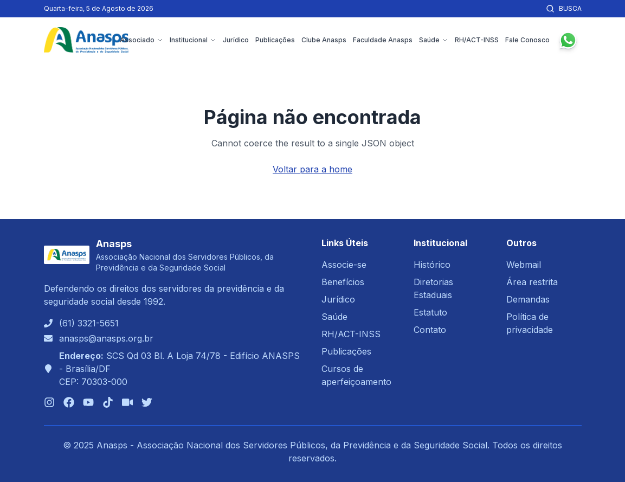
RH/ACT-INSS (477, 40)
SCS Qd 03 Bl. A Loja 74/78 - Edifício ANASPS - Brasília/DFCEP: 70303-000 (179, 368)
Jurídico (236, 40)
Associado (141, 40)
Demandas (528, 299)
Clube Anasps (323, 40)
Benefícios (342, 282)
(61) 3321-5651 (89, 323)
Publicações (275, 40)
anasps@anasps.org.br (106, 338)
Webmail (523, 264)
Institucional (193, 40)
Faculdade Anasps (383, 40)
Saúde (433, 40)
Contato (430, 329)
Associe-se (343, 264)
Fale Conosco (527, 40)
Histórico (432, 264)
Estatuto (430, 312)
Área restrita (532, 282)
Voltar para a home (312, 169)
